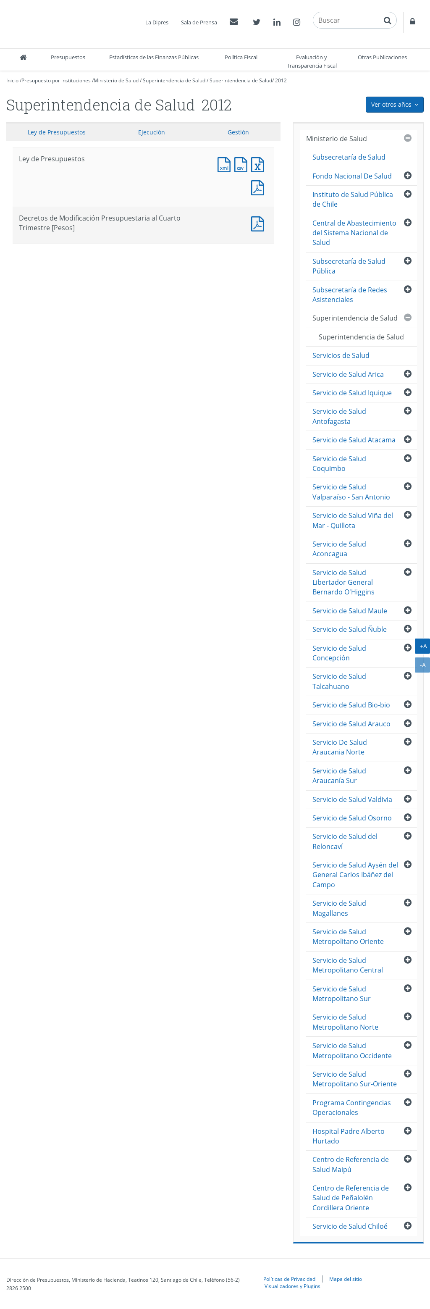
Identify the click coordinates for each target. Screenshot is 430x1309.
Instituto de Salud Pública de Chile (352, 199)
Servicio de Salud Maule (349, 610)
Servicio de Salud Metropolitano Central (347, 965)
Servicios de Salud (341, 355)
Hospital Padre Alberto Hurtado (348, 1136)
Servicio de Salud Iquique (352, 392)
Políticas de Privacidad (289, 1278)
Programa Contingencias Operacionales (351, 1107)
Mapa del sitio (345, 1278)
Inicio (12, 80)
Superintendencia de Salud (174, 80)
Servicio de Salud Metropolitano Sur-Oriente (354, 1079)
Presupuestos (68, 57)
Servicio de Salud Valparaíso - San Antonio (351, 491)
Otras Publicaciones (382, 57)
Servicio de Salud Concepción (339, 653)
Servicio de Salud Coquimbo (339, 463)
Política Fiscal (241, 57)
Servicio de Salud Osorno (352, 818)
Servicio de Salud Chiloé (350, 1226)
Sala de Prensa (199, 22)
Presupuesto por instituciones (56, 80)
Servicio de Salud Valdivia (352, 799)
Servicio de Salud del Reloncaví (345, 841)
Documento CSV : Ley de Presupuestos (242, 163)
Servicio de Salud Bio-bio (351, 705)
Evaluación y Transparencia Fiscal (312, 61)
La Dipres (156, 22)
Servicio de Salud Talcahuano (339, 681)
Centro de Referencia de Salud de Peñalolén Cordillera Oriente (350, 1197)
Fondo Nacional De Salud (352, 176)
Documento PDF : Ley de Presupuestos (259, 186)
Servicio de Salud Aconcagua (339, 548)
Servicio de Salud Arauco (351, 723)
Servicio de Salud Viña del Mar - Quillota (352, 520)
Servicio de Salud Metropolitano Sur (341, 993)
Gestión (238, 132)
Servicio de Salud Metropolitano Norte (345, 1021)
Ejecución (151, 132)
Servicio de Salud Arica (348, 374)
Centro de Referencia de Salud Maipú (350, 1164)
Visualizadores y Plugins (292, 1286)
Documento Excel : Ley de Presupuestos (259, 163)
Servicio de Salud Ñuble (349, 629)
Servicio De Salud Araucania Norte (339, 747)
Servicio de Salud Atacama (354, 439)
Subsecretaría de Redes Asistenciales (349, 294)
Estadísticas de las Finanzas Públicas (154, 57)
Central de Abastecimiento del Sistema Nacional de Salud (354, 232)
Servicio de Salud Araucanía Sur (339, 775)
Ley (57, 132)
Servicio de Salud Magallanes (339, 908)
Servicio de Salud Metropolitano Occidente (352, 1050)
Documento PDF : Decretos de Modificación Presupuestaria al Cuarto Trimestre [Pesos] (259, 222)
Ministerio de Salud (116, 80)
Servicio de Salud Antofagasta (339, 416)
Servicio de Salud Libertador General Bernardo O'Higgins (343, 582)
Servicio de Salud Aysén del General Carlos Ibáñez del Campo (355, 874)
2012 (281, 80)
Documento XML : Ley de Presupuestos (226, 163)
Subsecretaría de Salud (348, 157)
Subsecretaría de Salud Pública (348, 266)
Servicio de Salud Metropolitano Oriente (348, 936)
